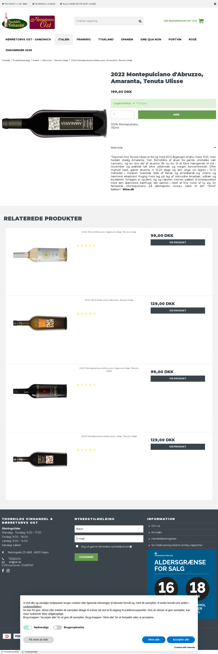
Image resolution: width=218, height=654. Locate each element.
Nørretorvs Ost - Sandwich (28, 39)
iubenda (191, 647)
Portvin (175, 39)
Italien (63, 39)
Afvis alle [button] (153, 639)
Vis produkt (177, 242)
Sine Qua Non (150, 39)
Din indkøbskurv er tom (184, 21)
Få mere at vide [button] (38, 639)
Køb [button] (176, 114)
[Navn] (109, 528)
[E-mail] (109, 538)
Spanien (127, 39)
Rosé (193, 39)
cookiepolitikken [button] (32, 606)
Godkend (86, 557)
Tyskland (106, 39)
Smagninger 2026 (19, 50)
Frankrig (84, 39)
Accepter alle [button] (181, 639)
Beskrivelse (117, 147)
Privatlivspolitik (11, 652)
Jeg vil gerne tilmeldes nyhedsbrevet (112, 546)
